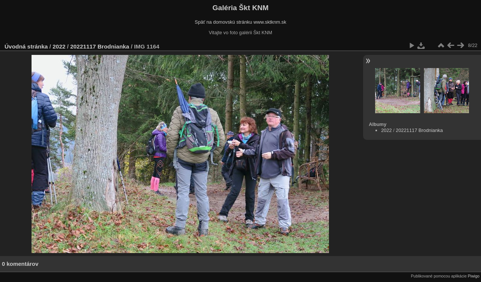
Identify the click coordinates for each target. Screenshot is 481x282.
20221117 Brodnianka (99, 46)
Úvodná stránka (26, 46)
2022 (59, 46)
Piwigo (473, 276)
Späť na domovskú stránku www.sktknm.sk (240, 22)
